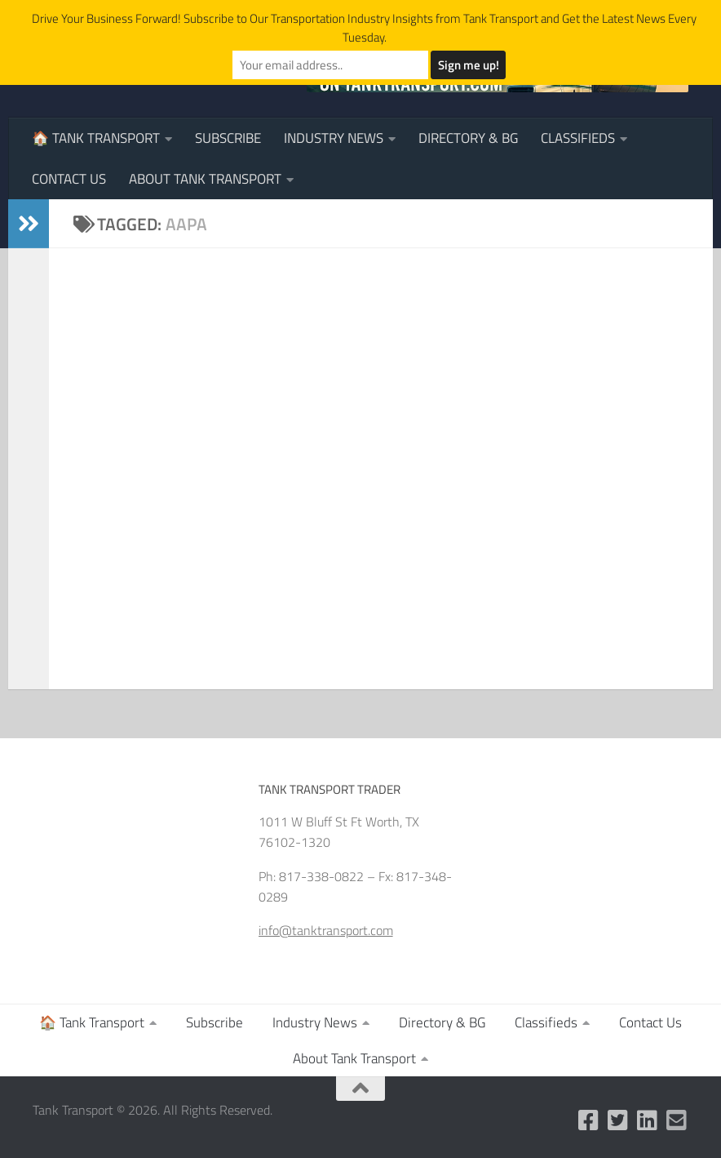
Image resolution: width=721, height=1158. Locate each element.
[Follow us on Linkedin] (647, 1120)
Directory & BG (468, 138)
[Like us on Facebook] (588, 1120)
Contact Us (69, 178)
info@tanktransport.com (326, 930)
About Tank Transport (205, 178)
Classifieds (578, 138)
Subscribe (228, 138)
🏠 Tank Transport (96, 138)
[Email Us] (677, 1120)
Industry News (333, 138)
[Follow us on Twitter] (618, 1120)
